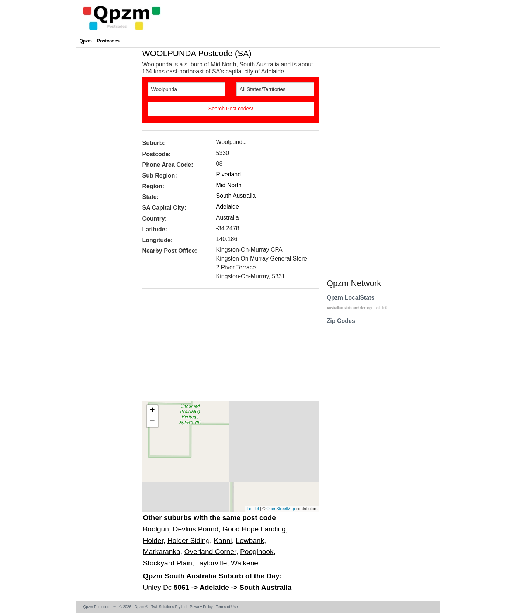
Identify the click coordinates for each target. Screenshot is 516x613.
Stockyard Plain (167, 563)
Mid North (229, 185)
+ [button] (152, 410)
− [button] (152, 421)
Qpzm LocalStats (361, 302)
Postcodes (108, 41)
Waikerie (244, 563)
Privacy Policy (201, 607)
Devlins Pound (196, 529)
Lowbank (250, 540)
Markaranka (161, 551)
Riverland (228, 174)
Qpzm (86, 41)
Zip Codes (341, 325)
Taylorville (211, 563)
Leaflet (253, 508)
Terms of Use (227, 607)
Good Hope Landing (254, 529)
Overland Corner (210, 551)
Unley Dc (158, 587)
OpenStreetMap (280, 508)
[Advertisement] (227, 347)
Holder (153, 540)
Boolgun (156, 529)
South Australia (236, 196)
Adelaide (227, 206)
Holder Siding (188, 540)
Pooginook (257, 551)
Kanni (223, 540)
